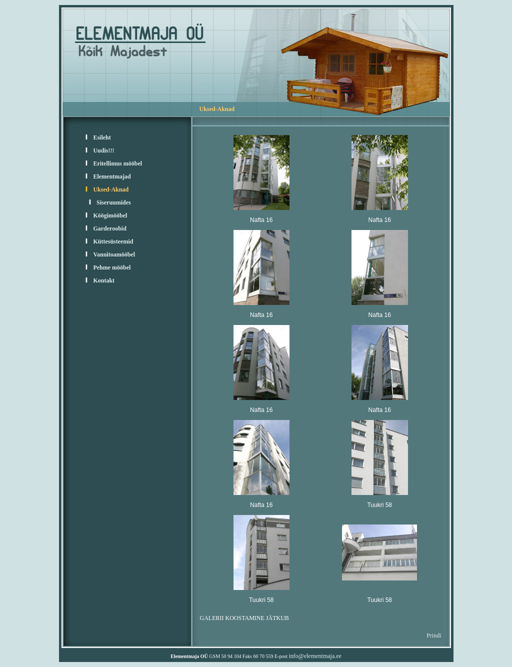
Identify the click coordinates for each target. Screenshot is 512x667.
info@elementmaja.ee (315, 656)
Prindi (433, 635)
